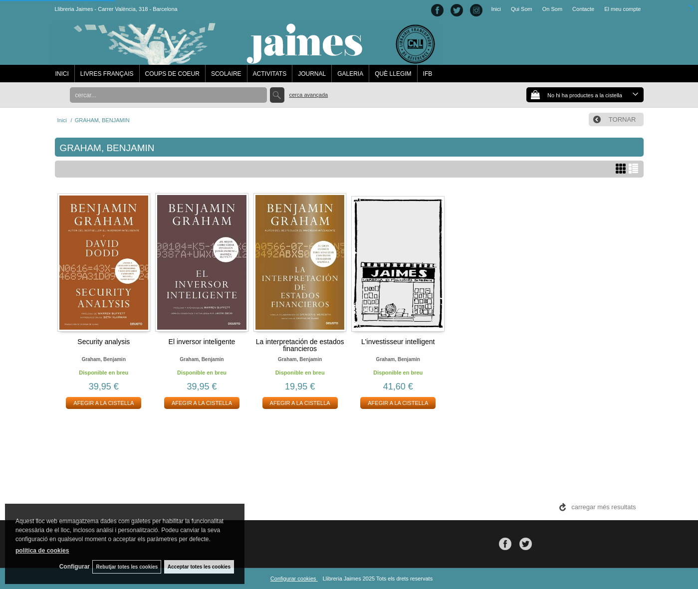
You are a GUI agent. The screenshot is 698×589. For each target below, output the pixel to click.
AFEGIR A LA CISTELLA (103, 403)
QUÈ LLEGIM (393, 73)
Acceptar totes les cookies (199, 566)
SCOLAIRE (226, 73)
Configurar (70, 566)
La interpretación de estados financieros (300, 345)
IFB (428, 73)
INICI (62, 73)
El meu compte (622, 9)
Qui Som (521, 9)
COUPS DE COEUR (172, 73)
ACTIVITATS (270, 73)
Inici (496, 9)
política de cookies (42, 549)
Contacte (583, 9)
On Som (552, 9)
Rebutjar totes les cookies (125, 566)
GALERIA (350, 73)
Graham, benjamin (104, 359)
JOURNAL (312, 73)
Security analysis (103, 342)
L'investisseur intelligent (398, 342)
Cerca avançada (308, 95)
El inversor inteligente (202, 342)
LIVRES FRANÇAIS (107, 73)
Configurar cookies (294, 579)
